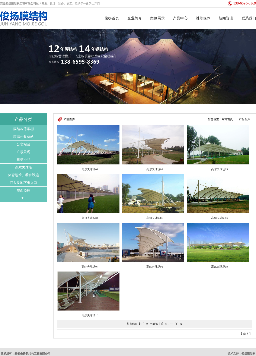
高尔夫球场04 (89, 218)
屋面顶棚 (23, 190)
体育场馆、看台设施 (23, 175)
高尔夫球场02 (154, 169)
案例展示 (157, 18)
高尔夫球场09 (219, 266)
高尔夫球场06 (219, 218)
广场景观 (23, 152)
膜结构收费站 (23, 136)
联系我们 (248, 18)
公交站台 (23, 144)
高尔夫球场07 (89, 266)
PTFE (23, 198)
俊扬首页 (112, 18)
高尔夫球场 (23, 167)
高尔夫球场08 (154, 266)
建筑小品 (23, 159)
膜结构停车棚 (23, 129)
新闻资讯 (226, 18)
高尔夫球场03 (219, 169)
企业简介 (134, 18)
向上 (246, 333)
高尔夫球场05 (154, 218)
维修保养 (203, 18)
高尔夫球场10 (89, 315)
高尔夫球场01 (89, 169)
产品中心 (180, 18)
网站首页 (227, 119)
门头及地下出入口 (23, 183)
